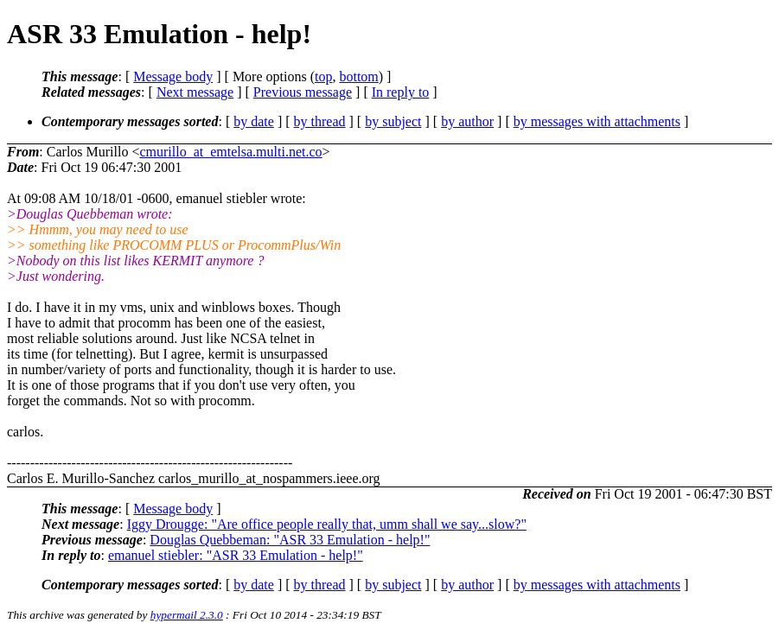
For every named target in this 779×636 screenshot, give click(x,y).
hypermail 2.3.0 (186, 614)
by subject (393, 121)
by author (467, 121)
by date (253, 121)
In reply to (401, 92)
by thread (320, 121)
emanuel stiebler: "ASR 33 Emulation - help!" (235, 555)
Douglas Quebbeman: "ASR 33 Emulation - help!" (290, 539)
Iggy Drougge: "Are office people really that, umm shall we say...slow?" (327, 524)
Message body (173, 76)
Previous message (302, 92)
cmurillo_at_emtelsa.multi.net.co (230, 151)
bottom (358, 76)
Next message (194, 92)
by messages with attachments (597, 121)
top (323, 76)
